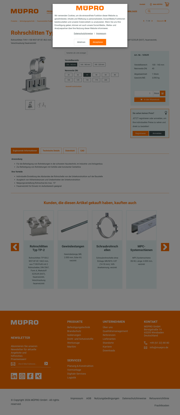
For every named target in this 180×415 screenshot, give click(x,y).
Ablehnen (81, 42)
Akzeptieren (98, 42)
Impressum (101, 33)
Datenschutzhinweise (83, 33)
